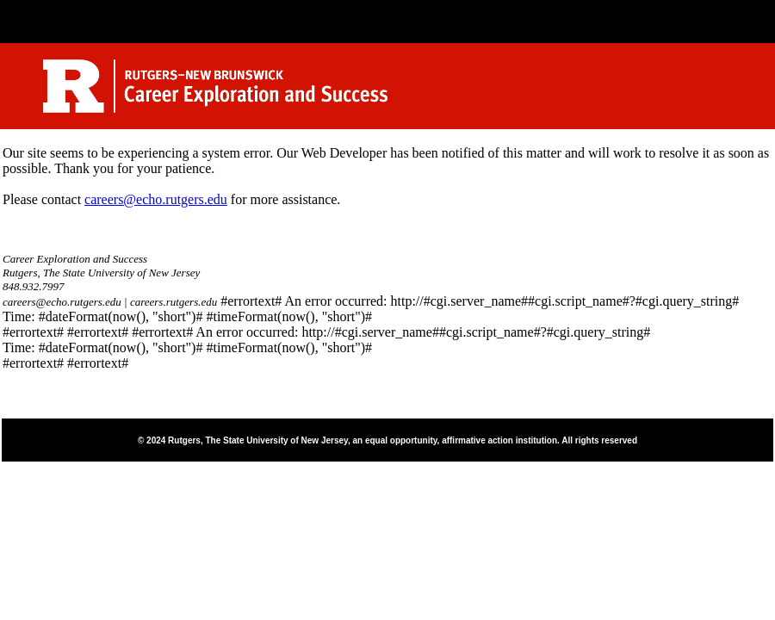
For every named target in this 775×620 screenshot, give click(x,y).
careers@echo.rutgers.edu (155, 199)
